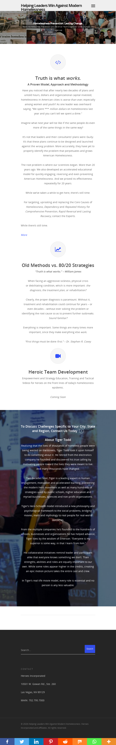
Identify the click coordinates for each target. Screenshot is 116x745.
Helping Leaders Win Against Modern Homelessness (51, 7)
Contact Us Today (64, 431)
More (24, 235)
